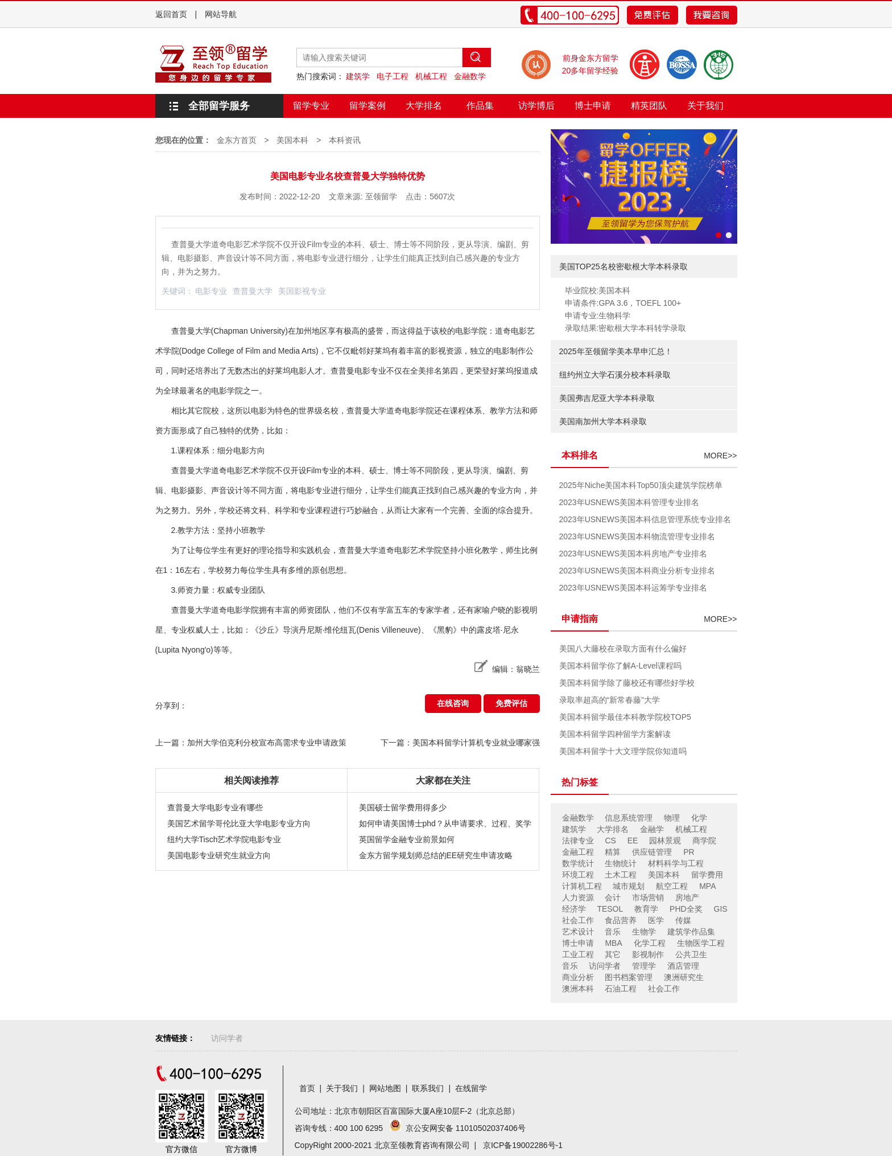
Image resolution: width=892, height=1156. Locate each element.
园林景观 (665, 840)
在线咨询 (453, 703)
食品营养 (621, 920)
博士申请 (593, 105)
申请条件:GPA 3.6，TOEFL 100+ (623, 303)
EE (632, 840)
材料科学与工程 (676, 863)
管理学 (644, 965)
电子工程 (392, 76)
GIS (721, 908)
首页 (307, 1088)
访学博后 (536, 105)
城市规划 (629, 886)
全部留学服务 (219, 106)
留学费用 (707, 874)
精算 (613, 851)
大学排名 (424, 105)
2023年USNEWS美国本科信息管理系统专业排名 (645, 519)
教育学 (646, 908)
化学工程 (650, 943)
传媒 (683, 920)
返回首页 (171, 14)
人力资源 (578, 897)
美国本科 (292, 140)
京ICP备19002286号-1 (523, 1145)
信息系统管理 (629, 817)
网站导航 (221, 14)
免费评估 (511, 703)
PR (688, 851)
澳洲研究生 (684, 977)
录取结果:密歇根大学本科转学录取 (626, 328)
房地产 (687, 897)
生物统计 (621, 863)
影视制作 (648, 954)
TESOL (610, 908)
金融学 (652, 829)
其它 (613, 954)
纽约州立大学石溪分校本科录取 (615, 374)
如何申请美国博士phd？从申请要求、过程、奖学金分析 (445, 825)
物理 (672, 817)
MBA (613, 943)
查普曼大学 (252, 291)
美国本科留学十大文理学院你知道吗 (623, 751)
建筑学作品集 (691, 931)
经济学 (574, 908)
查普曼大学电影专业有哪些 (215, 807)
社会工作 (578, 920)
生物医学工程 (701, 943)
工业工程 (578, 954)
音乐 (613, 931)
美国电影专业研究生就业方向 (219, 855)
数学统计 (578, 863)
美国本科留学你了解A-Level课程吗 (620, 665)
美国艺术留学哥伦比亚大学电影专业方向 (239, 823)
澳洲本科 (578, 988)
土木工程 (621, 874)
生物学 (644, 931)
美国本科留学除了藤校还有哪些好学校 (627, 682)
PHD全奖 (686, 908)
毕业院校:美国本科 (598, 290)
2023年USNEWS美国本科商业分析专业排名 (637, 570)
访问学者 (605, 965)
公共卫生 (691, 954)
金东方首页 (237, 140)
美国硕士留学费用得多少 (403, 807)
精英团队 (649, 105)
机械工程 (431, 76)
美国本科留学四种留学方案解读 (615, 734)
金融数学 (470, 76)
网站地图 (385, 1088)
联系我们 (428, 1088)
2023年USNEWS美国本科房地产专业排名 (633, 553)
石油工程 (621, 988)
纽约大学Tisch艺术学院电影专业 (224, 839)
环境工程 (578, 874)
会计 (613, 897)
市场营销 (648, 897)
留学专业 (311, 105)
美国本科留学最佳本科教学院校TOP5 (625, 717)
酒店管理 (683, 965)
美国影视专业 (302, 291)
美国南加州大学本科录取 (603, 421)
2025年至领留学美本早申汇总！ (615, 351)
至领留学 (381, 196)
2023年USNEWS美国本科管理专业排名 (629, 502)
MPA (707, 886)
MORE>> (720, 455)
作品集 (480, 105)
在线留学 (471, 1088)
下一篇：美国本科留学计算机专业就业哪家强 (460, 742)
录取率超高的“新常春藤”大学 (609, 699)
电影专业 (211, 291)
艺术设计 (578, 931)
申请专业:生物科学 (598, 315)
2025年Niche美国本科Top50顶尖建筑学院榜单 (640, 485)
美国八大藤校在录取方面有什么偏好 (623, 648)
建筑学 (358, 76)
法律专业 (578, 840)
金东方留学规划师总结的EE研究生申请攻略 (436, 855)
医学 (656, 920)
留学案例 (367, 105)
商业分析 (578, 977)
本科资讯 (345, 140)
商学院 (704, 840)
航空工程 (672, 886)
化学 (699, 817)
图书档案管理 (629, 977)
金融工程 (578, 851)
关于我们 (705, 105)
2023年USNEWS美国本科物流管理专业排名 (637, 536)
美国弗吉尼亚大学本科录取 (607, 398)
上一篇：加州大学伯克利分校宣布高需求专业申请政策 (250, 742)
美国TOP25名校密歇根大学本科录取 (623, 266)
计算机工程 (582, 886)
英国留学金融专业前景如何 (407, 839)
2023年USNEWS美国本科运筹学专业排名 (633, 587)
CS (610, 840)
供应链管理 (652, 851)
